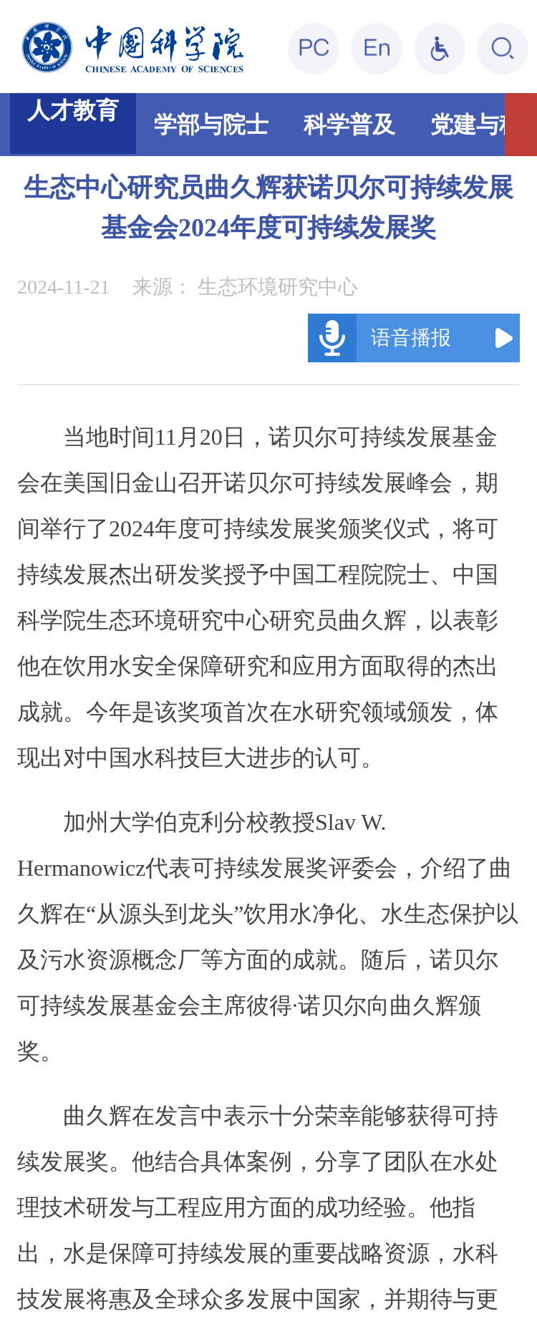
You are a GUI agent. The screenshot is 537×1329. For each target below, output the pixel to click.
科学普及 (349, 124)
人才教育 (73, 110)
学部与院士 (211, 124)
